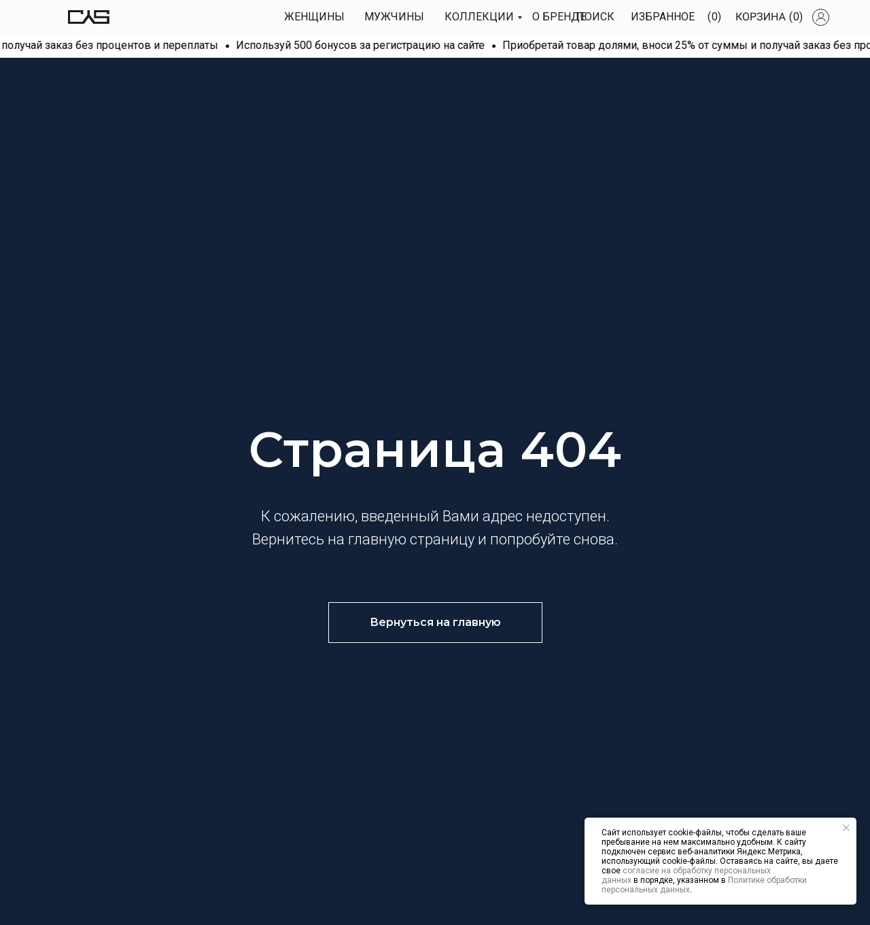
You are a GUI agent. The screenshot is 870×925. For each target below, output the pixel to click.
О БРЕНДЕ (559, 16)
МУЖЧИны (394, 16)
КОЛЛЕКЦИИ (479, 16)
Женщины (314, 16)
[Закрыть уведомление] (846, 828)
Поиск (595, 16)
